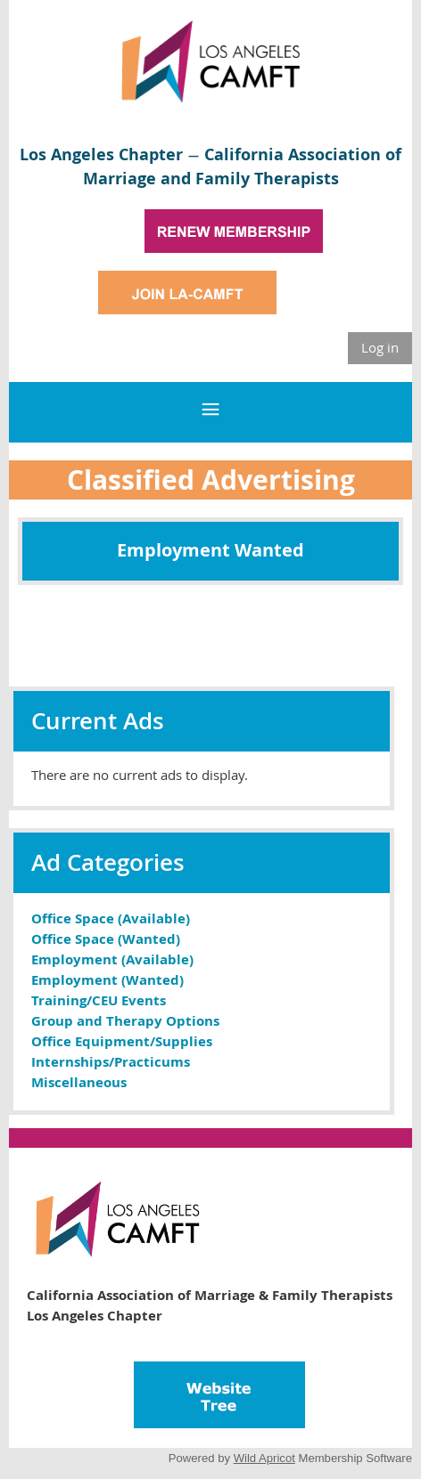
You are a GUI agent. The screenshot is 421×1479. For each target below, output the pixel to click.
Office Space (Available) (110, 918)
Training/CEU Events (98, 1000)
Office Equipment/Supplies (121, 1041)
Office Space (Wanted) (105, 939)
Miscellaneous (79, 1082)
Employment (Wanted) (107, 980)
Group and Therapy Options (125, 1021)
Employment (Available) (112, 959)
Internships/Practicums (110, 1061)
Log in (380, 347)
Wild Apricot (264, 1458)
